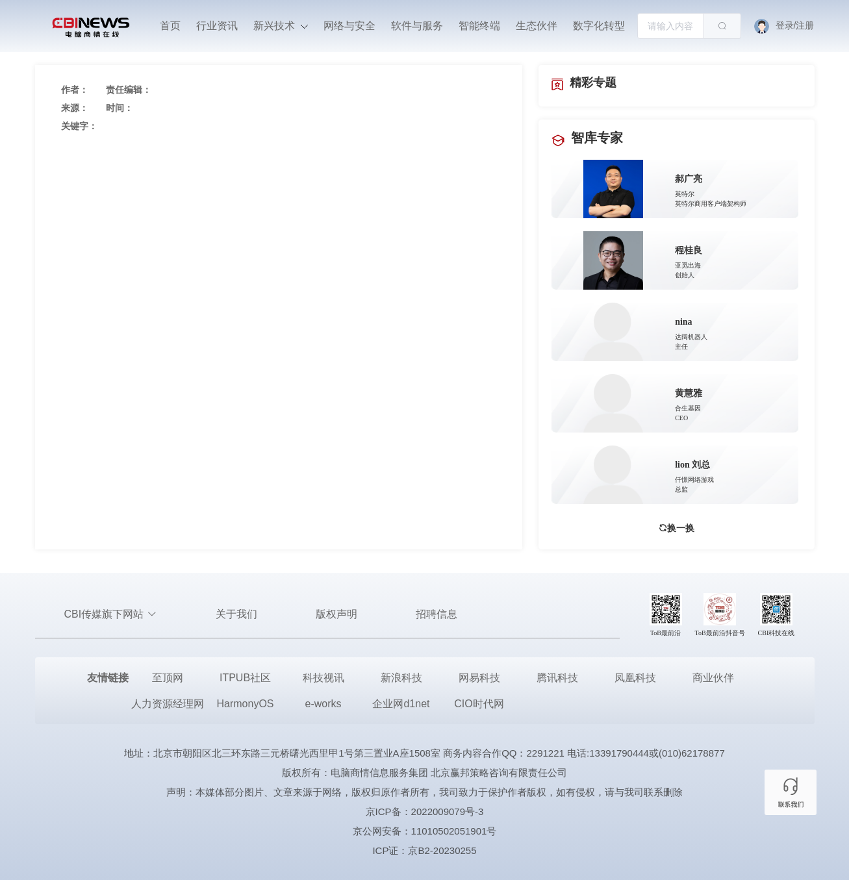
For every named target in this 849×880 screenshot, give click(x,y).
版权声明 (336, 614)
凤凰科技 (635, 677)
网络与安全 (349, 25)
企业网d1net (400, 703)
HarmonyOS (244, 703)
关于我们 (236, 614)
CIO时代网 (478, 703)
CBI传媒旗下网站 (110, 614)
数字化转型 (599, 25)
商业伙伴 (713, 677)
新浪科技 (401, 677)
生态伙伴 (536, 25)
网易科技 (479, 677)
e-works (323, 703)
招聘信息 (436, 614)
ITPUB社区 (245, 677)
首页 (170, 25)
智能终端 (479, 25)
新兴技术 (280, 25)
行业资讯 (217, 25)
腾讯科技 (557, 677)
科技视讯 (323, 677)
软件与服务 (417, 25)
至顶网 (167, 677)
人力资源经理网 (167, 703)
